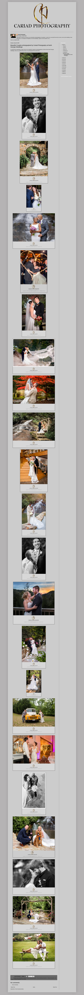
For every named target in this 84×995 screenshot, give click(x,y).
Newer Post (13, 987)
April (64, 47)
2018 (63, 57)
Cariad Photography (21, 34)
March (64, 49)
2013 (63, 65)
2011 (63, 68)
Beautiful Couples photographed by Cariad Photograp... (67, 54)
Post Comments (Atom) (19, 989)
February (65, 50)
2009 (63, 71)
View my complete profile (14, 39)
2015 (63, 62)
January (64, 52)
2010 (63, 70)
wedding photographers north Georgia (20, 979)
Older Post (55, 987)
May (64, 46)
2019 (63, 44)
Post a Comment (15, 984)
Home (34, 987)
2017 (63, 59)
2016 (63, 60)
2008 (63, 73)
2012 (63, 67)
